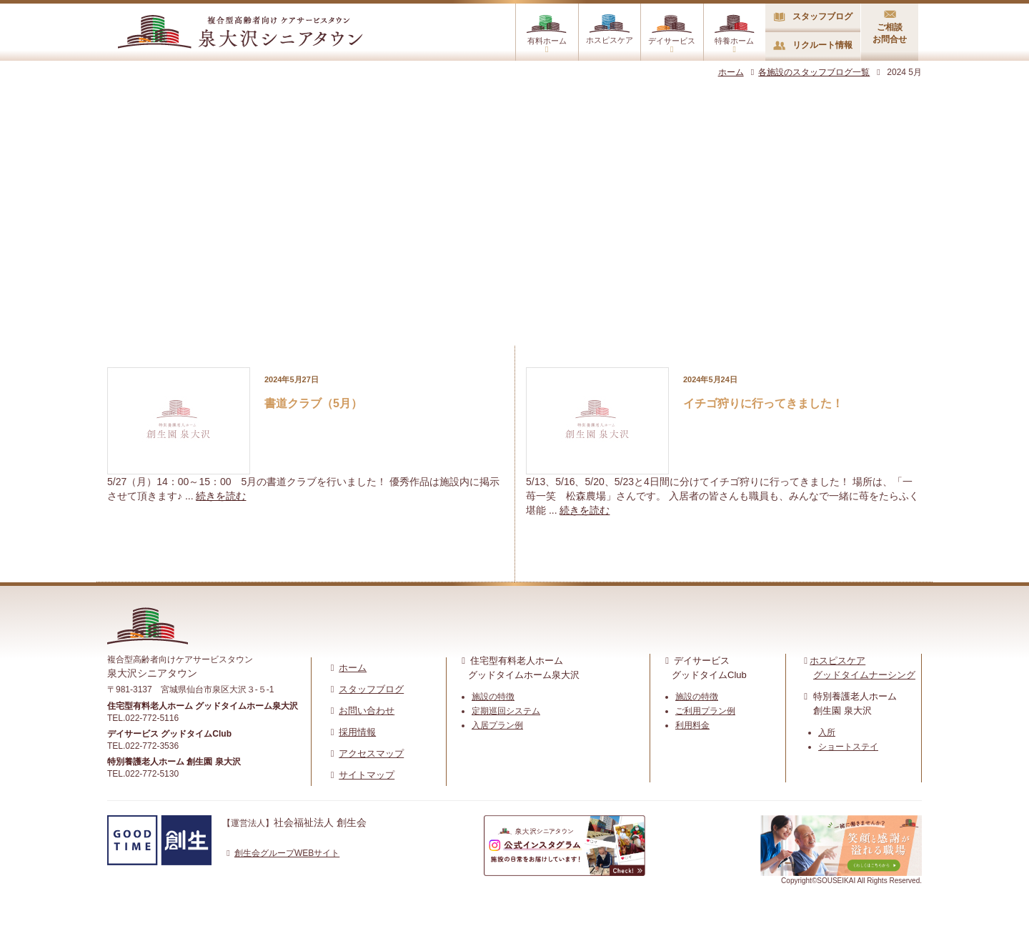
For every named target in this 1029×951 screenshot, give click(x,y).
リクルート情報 (812, 45)
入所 (826, 732)
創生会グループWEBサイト (280, 853)
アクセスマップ (371, 753)
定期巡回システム (506, 711)
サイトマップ (366, 775)
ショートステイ (848, 747)
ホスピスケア (609, 29)
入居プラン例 (497, 725)
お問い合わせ (366, 710)
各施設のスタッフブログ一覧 (808, 72)
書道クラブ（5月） (313, 403)
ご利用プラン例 (705, 711)
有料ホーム (547, 34)
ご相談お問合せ (890, 27)
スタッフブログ (813, 16)
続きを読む (221, 496)
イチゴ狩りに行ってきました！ (763, 403)
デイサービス (671, 34)
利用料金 (692, 725)
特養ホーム (735, 34)
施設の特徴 (493, 697)
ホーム (731, 72)
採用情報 (357, 732)
